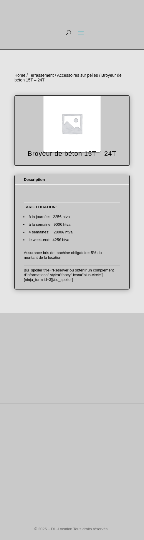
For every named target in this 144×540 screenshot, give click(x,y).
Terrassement (41, 75)
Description (34, 179)
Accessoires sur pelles (77, 75)
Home (19, 75)
